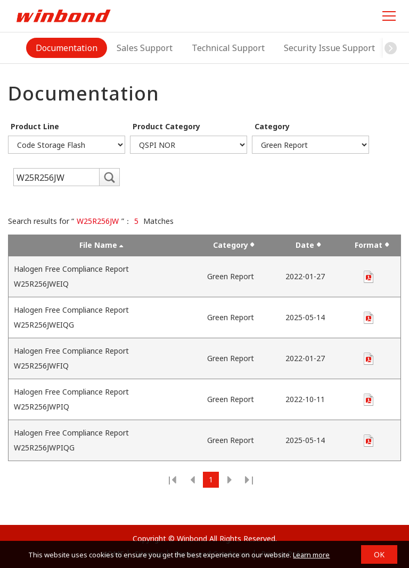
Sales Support (145, 48)
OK (379, 554)
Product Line (35, 126)
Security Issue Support (329, 48)
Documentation (66, 48)
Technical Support (228, 48)
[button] (391, 48)
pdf (368, 277)
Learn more (311, 554)
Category (272, 126)
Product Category (166, 126)
